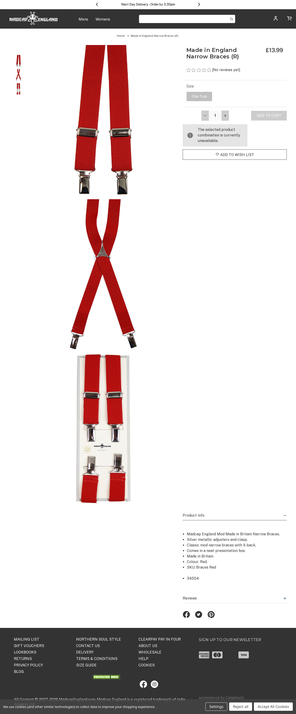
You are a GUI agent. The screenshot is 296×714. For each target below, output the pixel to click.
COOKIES (147, 665)
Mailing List (26, 639)
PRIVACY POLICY (28, 665)
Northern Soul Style (98, 639)
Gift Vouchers (29, 646)
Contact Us (88, 646)
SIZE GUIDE (86, 665)
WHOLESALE (150, 652)
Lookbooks (25, 652)
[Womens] (103, 21)
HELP (143, 659)
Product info (235, 515)
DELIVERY (85, 652)
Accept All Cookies (273, 706)
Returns (23, 659)
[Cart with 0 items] (289, 19)
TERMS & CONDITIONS (96, 659)
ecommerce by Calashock (221, 698)
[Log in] (275, 20)
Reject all (240, 706)
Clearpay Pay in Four (160, 639)
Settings (216, 706)
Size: (191, 86)
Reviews (235, 598)
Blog (19, 671)
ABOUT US (148, 646)
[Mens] (83, 21)
